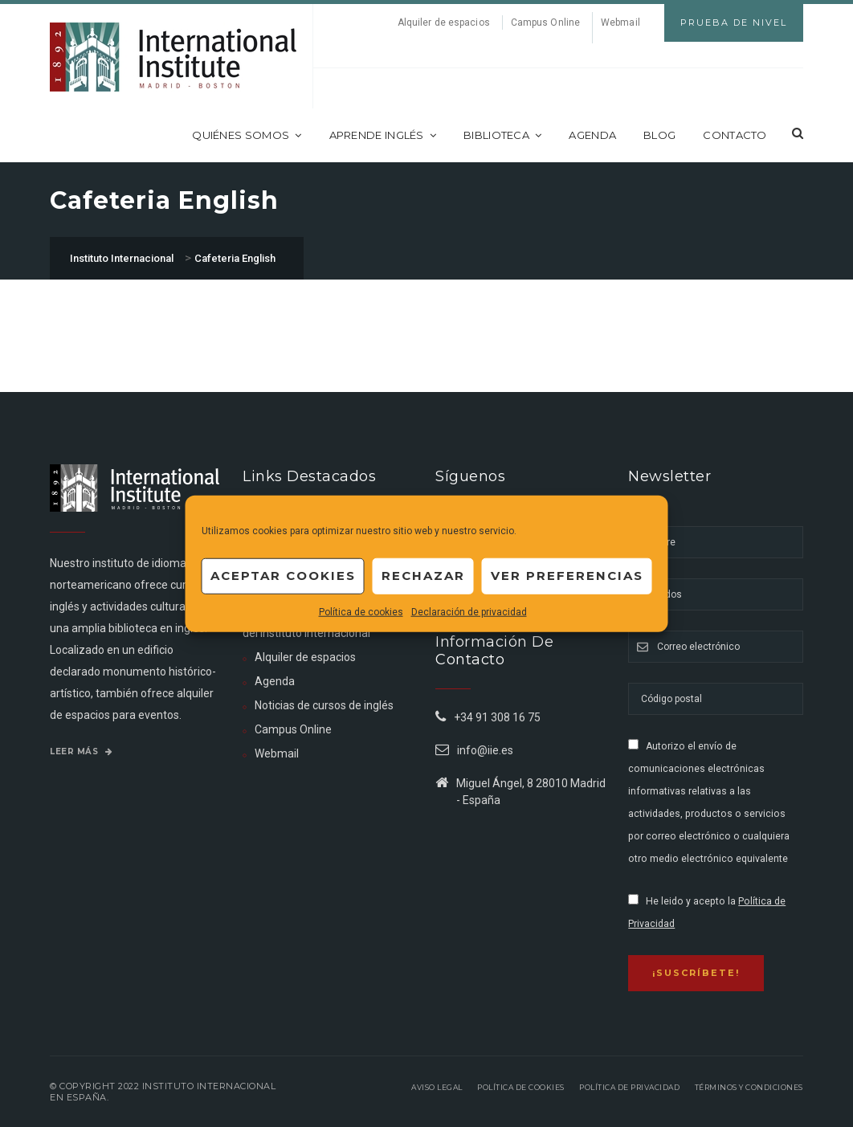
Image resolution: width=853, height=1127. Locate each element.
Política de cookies (361, 611)
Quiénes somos (246, 135)
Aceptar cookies (283, 575)
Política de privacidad (629, 1087)
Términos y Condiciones (749, 1087)
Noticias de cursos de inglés (324, 705)
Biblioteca (502, 135)
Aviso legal (437, 1087)
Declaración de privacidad (469, 611)
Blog (659, 135)
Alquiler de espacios (444, 22)
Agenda (592, 135)
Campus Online (545, 22)
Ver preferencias (567, 575)
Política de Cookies (521, 1087)
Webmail (620, 22)
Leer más (81, 751)
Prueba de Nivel (733, 22)
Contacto (734, 135)
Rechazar (423, 575)
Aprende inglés (383, 135)
